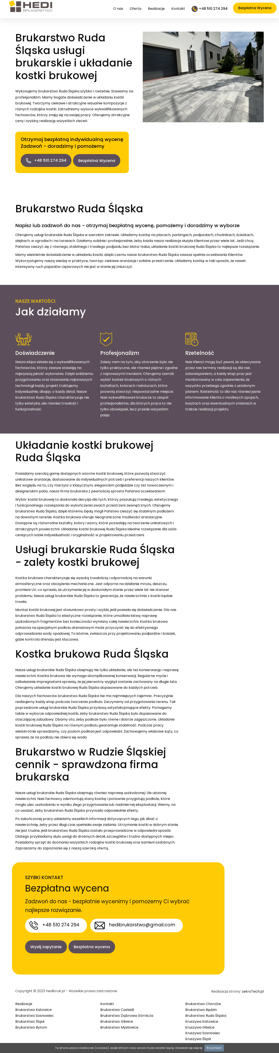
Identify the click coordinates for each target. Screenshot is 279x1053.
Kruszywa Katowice (201, 1018)
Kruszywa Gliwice (199, 1024)
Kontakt (178, 8)
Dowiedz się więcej (188, 1048)
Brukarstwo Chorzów (203, 1000)
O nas (118, 8)
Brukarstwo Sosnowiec (34, 1012)
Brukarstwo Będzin (201, 1006)
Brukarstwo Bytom (31, 1024)
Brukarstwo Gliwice (116, 1018)
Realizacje (156, 8)
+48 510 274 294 (46, 160)
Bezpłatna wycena (93, 945)
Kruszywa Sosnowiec (202, 1030)
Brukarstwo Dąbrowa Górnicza (126, 1012)
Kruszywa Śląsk (198, 1035)
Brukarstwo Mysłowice (119, 1024)
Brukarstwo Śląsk (30, 1018)
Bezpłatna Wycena (98, 160)
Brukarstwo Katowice (33, 1006)
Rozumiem (214, 1048)
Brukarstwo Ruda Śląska (205, 1012)
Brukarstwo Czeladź (117, 1006)
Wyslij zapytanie (46, 945)
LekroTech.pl (253, 988)
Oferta (135, 8)
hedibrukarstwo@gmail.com (142, 923)
